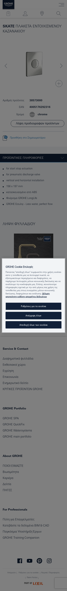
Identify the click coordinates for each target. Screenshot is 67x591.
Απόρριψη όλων (33, 315)
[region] (33, 295)
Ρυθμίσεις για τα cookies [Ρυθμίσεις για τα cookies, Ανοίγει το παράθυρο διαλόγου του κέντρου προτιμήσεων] (33, 306)
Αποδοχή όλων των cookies (33, 325)
